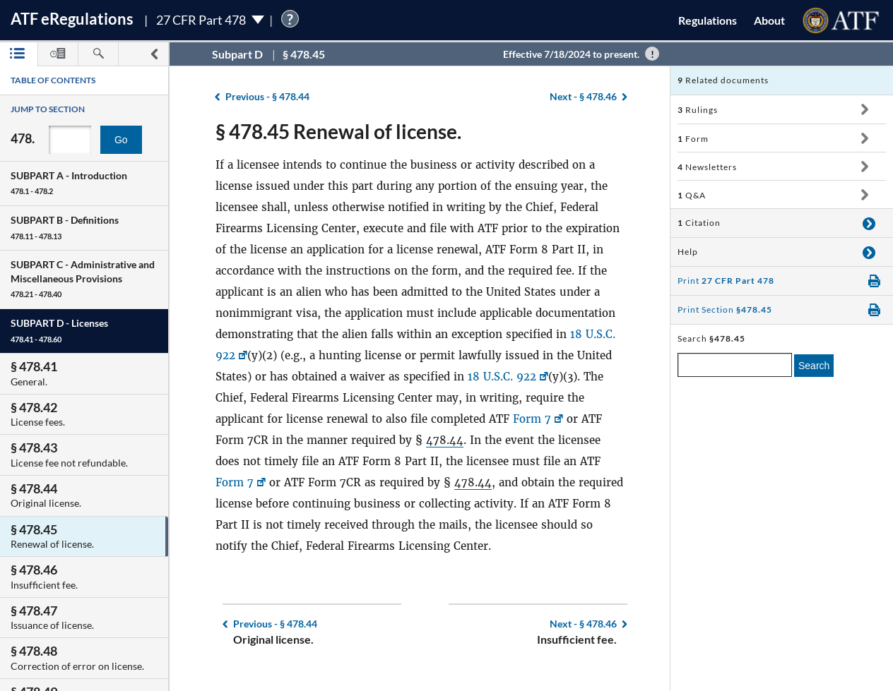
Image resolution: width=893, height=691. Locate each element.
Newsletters (707, 167)
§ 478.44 (267, 96)
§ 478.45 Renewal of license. (338, 131)
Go (121, 139)
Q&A (692, 195)
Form (693, 138)
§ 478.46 (583, 96)
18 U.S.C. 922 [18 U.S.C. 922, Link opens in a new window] (502, 376)
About (769, 20)
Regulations (707, 20)
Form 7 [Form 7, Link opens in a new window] (532, 419)
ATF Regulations (72, 18)
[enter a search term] (735, 365)
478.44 (444, 440)
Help (688, 251)
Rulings (698, 109)
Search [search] (813, 365)
